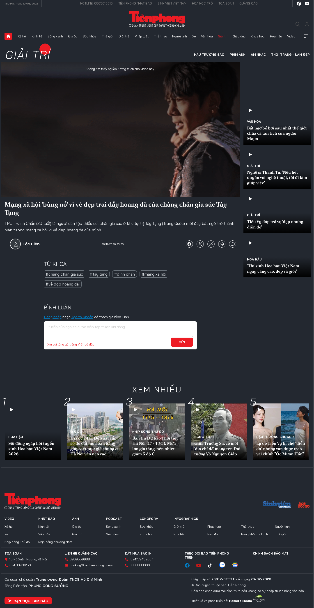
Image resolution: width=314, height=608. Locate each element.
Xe (194, 36)
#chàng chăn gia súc (64, 274)
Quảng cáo (248, 3)
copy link (211, 244)
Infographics (186, 519)
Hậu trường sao (209, 55)
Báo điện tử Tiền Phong (157, 19)
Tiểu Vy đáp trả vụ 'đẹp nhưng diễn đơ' (275, 224)
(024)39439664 (142, 559)
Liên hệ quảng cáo (81, 553)
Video (291, 36)
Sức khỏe (89, 36)
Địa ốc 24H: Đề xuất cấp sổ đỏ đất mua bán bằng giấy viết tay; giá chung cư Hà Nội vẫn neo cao (95, 445)
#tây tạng (99, 274)
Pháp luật (142, 36)
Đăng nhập (53, 317)
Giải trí (222, 36)
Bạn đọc (213, 534)
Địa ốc (73, 36)
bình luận (232, 244)
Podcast (114, 519)
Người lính (179, 36)
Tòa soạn (226, 3)
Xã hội (22, 36)
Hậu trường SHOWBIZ (275, 437)
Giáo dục (239, 36)
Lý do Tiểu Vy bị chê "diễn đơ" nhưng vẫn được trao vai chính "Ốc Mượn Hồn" (280, 448)
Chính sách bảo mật (271, 553)
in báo (222, 244)
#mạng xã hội (154, 274)
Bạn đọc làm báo (28, 601)
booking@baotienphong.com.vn (92, 565)
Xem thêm (305, 36)
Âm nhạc (258, 55)
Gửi (182, 342)
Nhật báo (46, 519)
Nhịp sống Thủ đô (148, 432)
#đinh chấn (124, 274)
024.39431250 (20, 565)
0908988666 (140, 565)
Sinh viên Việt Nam (172, 3)
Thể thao (160, 36)
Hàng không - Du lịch (256, 534)
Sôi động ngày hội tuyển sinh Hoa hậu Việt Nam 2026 (31, 448)
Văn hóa (207, 36)
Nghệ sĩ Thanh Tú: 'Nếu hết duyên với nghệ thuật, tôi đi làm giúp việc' (277, 177)
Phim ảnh (237, 55)
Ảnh (75, 519)
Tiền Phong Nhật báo (135, 3)
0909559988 (80, 559)
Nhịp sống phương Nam (55, 542)
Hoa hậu (276, 36)
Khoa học (258, 36)
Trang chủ (8, 36)
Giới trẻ (124, 36)
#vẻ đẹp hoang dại (63, 284)
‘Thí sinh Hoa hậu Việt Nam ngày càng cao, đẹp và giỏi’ (273, 268)
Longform (149, 519)
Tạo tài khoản (82, 317)
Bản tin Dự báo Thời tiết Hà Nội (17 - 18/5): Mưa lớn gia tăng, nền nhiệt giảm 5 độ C (155, 445)
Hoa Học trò (202, 3)
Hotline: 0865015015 (96, 3)
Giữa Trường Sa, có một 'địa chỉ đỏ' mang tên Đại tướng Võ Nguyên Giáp (217, 448)
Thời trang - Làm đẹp (290, 55)
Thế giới (107, 36)
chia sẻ (189, 244)
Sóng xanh (55, 36)
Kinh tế (37, 36)
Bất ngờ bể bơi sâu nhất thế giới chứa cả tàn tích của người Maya (277, 133)
